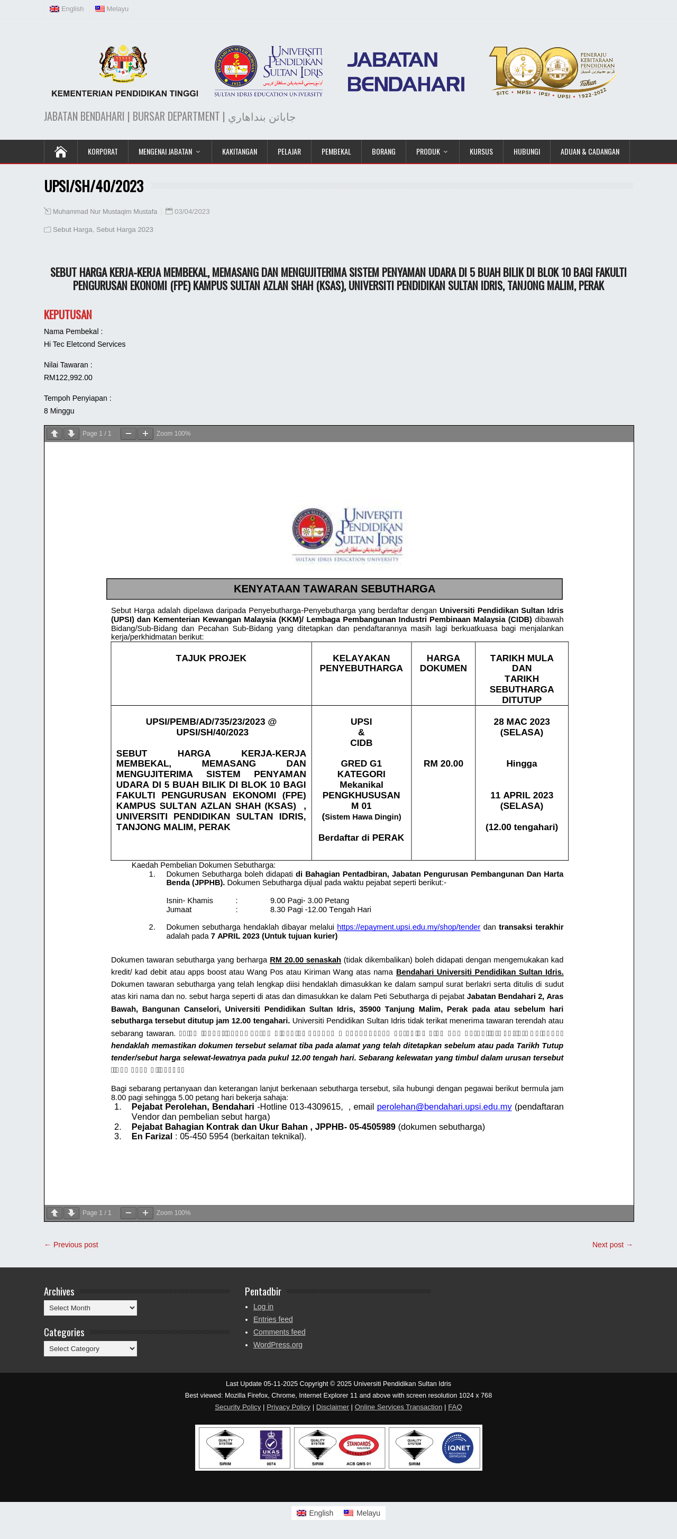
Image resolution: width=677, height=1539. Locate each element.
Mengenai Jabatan (165, 151)
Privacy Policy (288, 1407)
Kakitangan (239, 151)
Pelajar (289, 151)
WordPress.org (278, 1344)
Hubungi (527, 151)
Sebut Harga (73, 229)
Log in (263, 1306)
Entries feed (273, 1319)
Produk (428, 151)
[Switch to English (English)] (67, 9)
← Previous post (71, 1244)
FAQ (455, 1407)
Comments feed (279, 1332)
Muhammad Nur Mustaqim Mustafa (105, 211)
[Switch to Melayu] (362, 1513)
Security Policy (238, 1407)
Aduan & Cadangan (590, 151)
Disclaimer (332, 1407)
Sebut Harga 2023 (124, 229)
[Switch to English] (315, 1513)
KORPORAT (103, 151)
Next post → (612, 1244)
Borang (384, 151)
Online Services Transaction (399, 1407)
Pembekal (336, 151)
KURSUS (481, 151)
